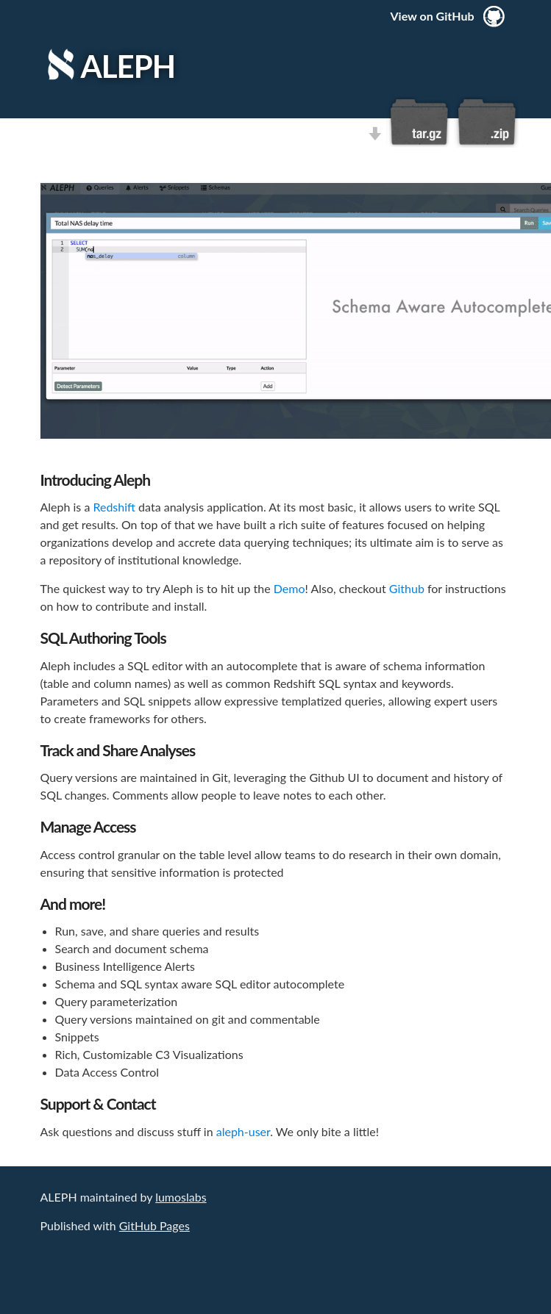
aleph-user (243, 1131)
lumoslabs (180, 1197)
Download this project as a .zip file (485, 122)
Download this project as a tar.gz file (419, 122)
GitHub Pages (154, 1225)
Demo (289, 588)
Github (406, 588)
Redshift (114, 507)
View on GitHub (432, 16)
